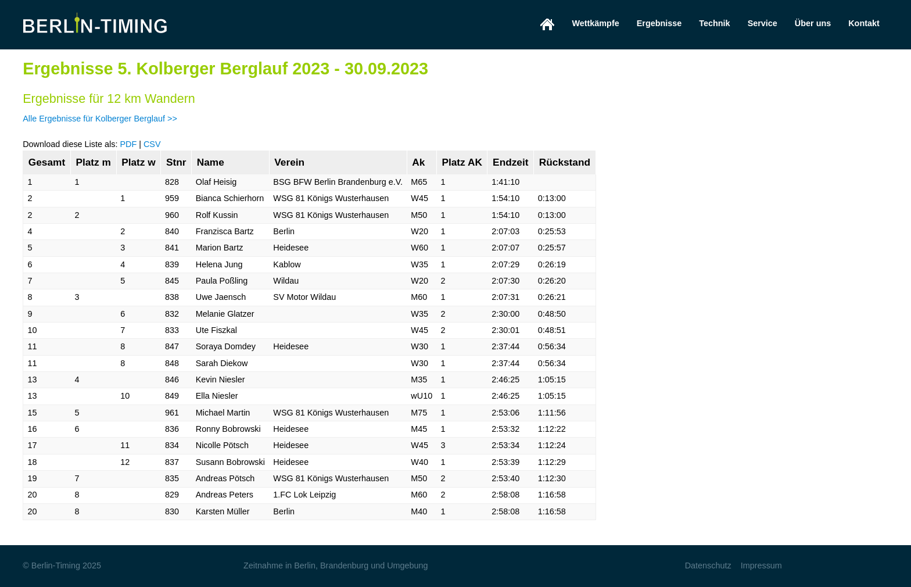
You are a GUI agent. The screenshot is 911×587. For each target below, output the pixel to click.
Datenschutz (708, 565)
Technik (714, 23)
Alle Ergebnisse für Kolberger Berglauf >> (100, 118)
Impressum (761, 565)
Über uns (813, 23)
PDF (128, 144)
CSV (152, 144)
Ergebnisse (659, 23)
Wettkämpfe (595, 23)
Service (762, 23)
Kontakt (864, 23)
